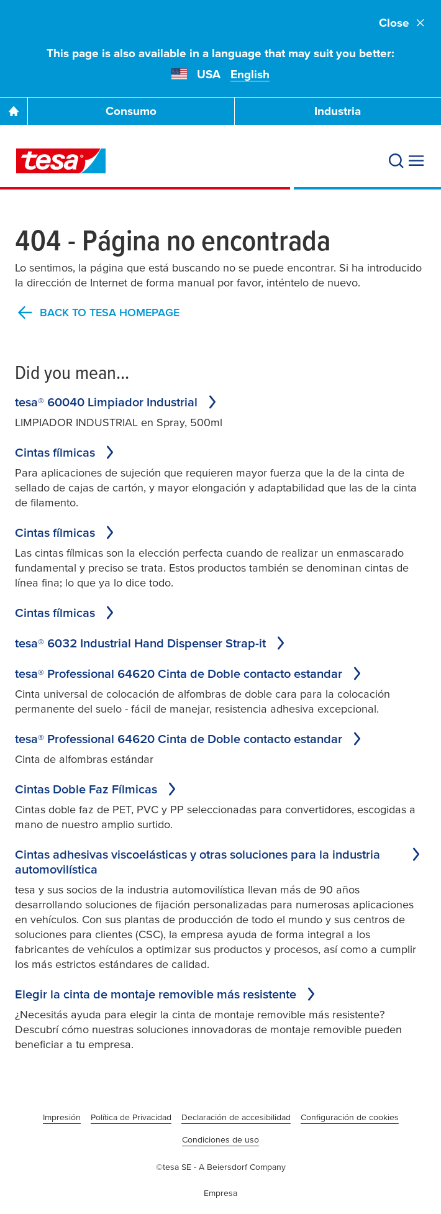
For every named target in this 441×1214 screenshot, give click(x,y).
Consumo (131, 110)
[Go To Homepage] (13, 111)
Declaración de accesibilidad (236, 1117)
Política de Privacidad (131, 1117)
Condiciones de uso (220, 1139)
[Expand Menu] (416, 161)
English (250, 74)
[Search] (396, 161)
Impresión (62, 1117)
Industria (337, 110)
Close (402, 22)
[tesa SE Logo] (61, 161)
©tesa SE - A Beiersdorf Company (221, 1167)
